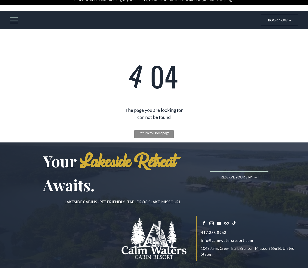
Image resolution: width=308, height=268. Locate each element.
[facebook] (204, 224)
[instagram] (211, 224)
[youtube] (219, 224)
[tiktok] (234, 224)
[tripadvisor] (226, 224)
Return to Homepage (154, 133)
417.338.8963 (213, 232)
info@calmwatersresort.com (227, 240)
